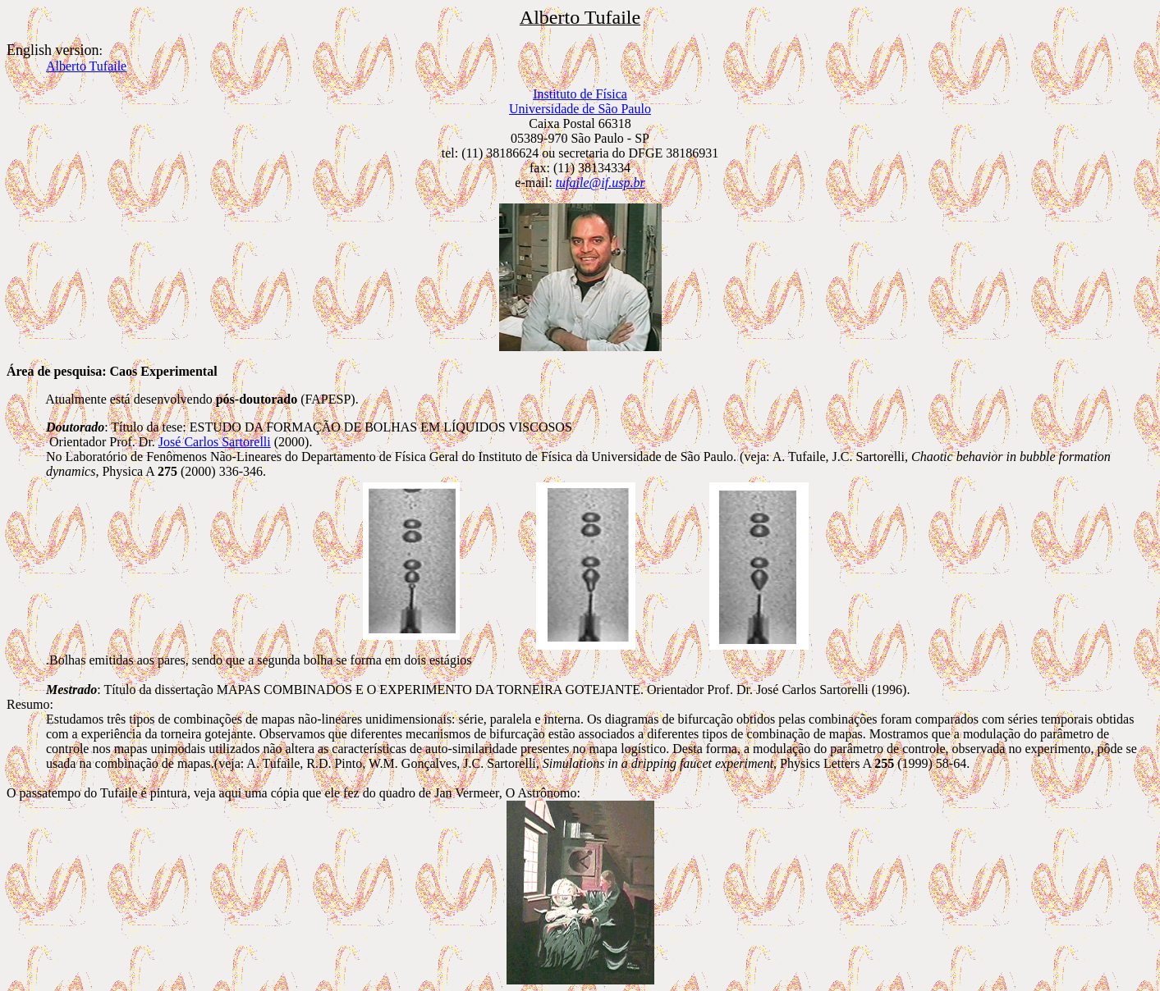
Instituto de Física (580, 94)
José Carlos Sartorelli (214, 442)
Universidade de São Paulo (580, 109)
